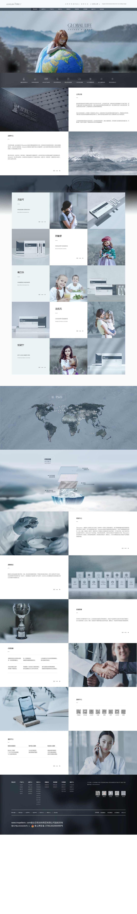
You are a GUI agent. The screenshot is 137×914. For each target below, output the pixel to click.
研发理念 (38, 784)
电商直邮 (102, 9)
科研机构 (38, 789)
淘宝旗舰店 (110, 812)
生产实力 (38, 804)
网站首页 (35, 9)
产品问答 (72, 784)
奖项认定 (55, 784)
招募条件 (64, 787)
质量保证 (68, 9)
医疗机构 (38, 791)
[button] (67, 69)
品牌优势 (64, 784)
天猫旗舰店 (102, 812)
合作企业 (38, 795)
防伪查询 (72, 789)
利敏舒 (21, 787)
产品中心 (52, 9)
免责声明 (35, 812)
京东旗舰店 (116, 812)
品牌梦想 (30, 791)
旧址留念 (56, 812)
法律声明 (27, 812)
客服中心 (72, 787)
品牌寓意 (30, 789)
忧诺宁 (21, 793)
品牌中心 (43, 9)
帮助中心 (49, 812)
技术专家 (38, 797)
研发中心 (60, 9)
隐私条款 (21, 812)
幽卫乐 (21, 789)
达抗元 (21, 791)
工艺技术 (38, 802)
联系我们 (72, 791)
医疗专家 (38, 800)
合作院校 (38, 793)
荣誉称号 (55, 787)
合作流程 (64, 789)
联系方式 (42, 812)
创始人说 (30, 787)
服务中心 (93, 9)
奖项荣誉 (77, 9)
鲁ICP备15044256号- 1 (20, 826)
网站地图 (13, 812)
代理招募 (85, 9)
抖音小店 (124, 812)
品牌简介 (30, 793)
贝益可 (21, 784)
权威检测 (47, 787)
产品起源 (30, 784)
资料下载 (64, 791)
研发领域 (38, 787)
